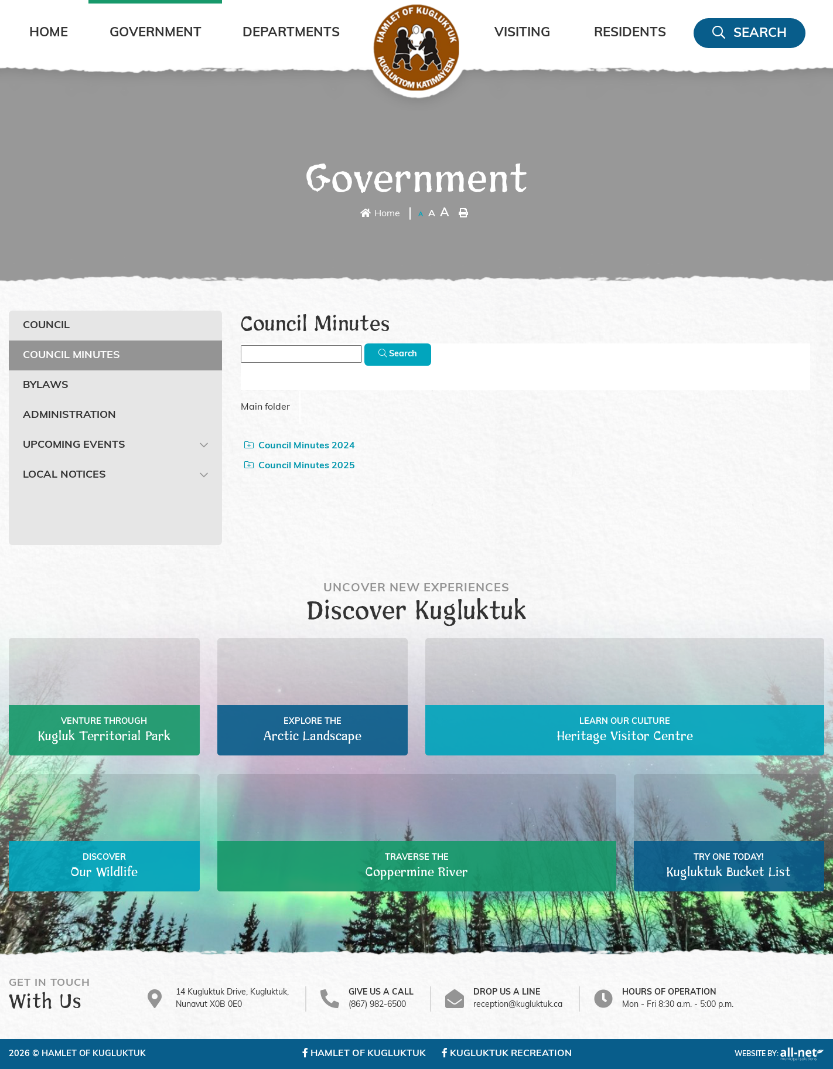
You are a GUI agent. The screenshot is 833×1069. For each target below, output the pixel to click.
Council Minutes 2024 (299, 445)
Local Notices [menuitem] (64, 475)
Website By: (779, 1054)
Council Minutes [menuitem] (71, 355)
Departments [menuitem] (291, 33)
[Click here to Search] (397, 354)
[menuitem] (48, 33)
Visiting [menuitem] (522, 33)
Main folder (265, 407)
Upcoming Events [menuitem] (74, 445)
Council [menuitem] (46, 325)
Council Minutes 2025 (299, 465)
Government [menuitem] (156, 33)
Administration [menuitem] (69, 415)
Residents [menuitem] (630, 33)
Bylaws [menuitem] (46, 385)
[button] (204, 445)
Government (417, 180)
